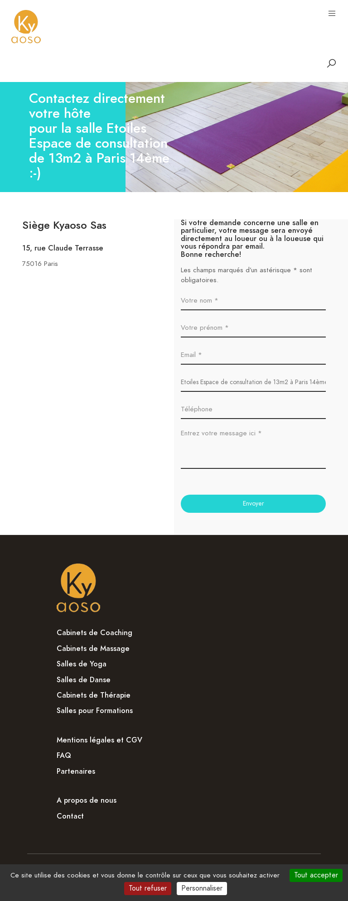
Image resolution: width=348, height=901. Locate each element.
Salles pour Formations (95, 711)
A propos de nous (86, 800)
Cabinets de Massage (93, 649)
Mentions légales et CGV (99, 740)
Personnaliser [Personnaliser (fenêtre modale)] (201, 888)
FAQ (64, 756)
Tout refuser (148, 888)
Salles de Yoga (81, 664)
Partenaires (76, 771)
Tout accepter (316, 875)
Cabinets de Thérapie (93, 695)
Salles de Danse (84, 680)
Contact (70, 816)
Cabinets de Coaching (94, 633)
